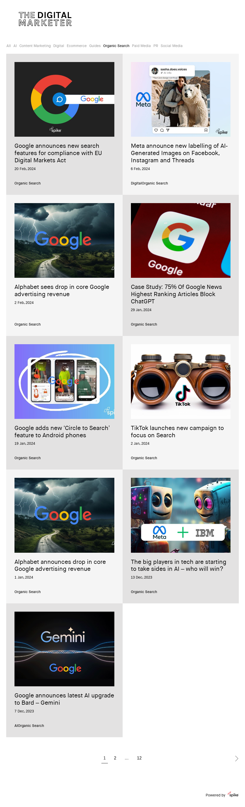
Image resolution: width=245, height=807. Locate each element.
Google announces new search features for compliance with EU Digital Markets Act (58, 153)
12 (139, 758)
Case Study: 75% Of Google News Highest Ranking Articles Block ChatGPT (176, 295)
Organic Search (116, 46)
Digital (58, 46)
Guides (95, 46)
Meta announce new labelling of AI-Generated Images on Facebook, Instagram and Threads (179, 153)
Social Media (172, 46)
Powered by (222, 795)
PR (155, 46)
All (8, 46)
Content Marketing (35, 46)
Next (237, 758)
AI (15, 46)
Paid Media (141, 46)
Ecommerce (77, 46)
